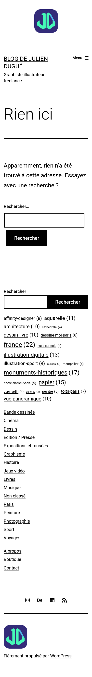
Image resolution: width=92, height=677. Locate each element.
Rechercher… (16, 206)
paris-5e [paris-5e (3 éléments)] (33, 392)
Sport (9, 529)
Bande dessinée (19, 412)
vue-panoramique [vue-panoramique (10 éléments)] (27, 399)
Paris (9, 504)
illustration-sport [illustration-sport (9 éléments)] (24, 363)
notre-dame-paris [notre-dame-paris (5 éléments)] (20, 383)
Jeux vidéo (14, 470)
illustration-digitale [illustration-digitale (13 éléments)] (32, 355)
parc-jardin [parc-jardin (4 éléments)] (14, 391)
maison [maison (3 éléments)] (54, 364)
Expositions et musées (26, 445)
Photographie (17, 521)
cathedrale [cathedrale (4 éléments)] (52, 327)
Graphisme (14, 454)
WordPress (60, 655)
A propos (12, 551)
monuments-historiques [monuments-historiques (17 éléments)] (41, 372)
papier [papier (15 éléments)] (52, 382)
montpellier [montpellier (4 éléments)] (73, 364)
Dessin (10, 429)
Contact (11, 567)
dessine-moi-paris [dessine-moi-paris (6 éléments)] (59, 335)
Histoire (11, 462)
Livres (9, 479)
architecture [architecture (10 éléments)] (22, 327)
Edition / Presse (19, 437)
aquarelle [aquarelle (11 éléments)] (60, 318)
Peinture (12, 512)
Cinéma (11, 420)
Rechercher (15, 291)
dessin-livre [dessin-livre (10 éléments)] (21, 335)
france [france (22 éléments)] (19, 344)
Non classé (15, 495)
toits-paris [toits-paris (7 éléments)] (73, 391)
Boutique (12, 559)
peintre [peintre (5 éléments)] (50, 392)
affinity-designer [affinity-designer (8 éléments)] (23, 318)
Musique (12, 487)
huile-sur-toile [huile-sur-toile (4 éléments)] (49, 346)
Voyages (12, 537)
